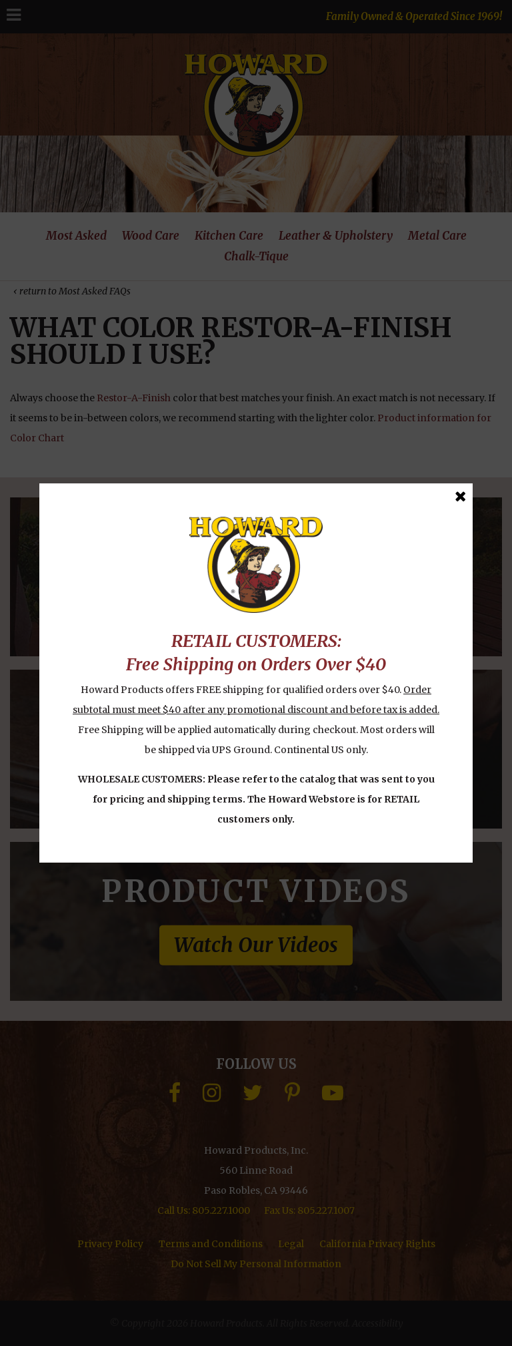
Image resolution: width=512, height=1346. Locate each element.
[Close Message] (460, 496)
